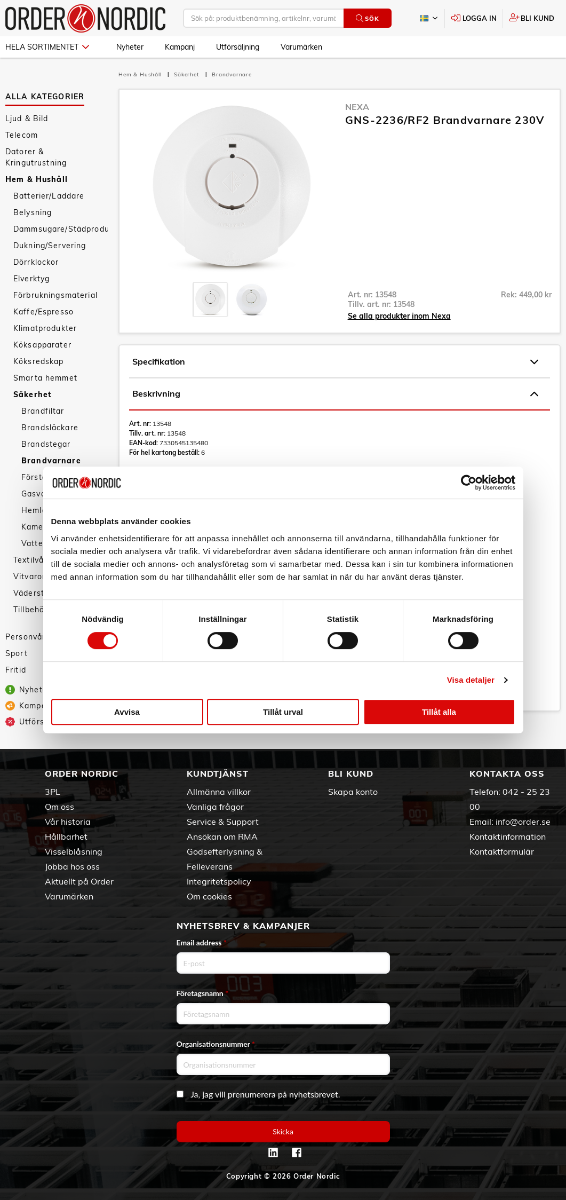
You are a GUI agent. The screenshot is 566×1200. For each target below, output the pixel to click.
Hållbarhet (66, 836)
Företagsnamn (203, 993)
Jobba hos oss (72, 866)
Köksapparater (42, 345)
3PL (52, 791)
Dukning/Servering (49, 245)
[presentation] (210, 299)
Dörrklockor (36, 262)
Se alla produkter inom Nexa (399, 316)
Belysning (32, 212)
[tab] (210, 299)
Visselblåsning (73, 851)
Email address (202, 942)
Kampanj (180, 47)
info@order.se (523, 821)
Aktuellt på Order (79, 881)
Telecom (21, 135)
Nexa (357, 106)
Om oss (59, 806)
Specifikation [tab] (335, 362)
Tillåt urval (283, 711)
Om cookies (209, 896)
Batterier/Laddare (48, 196)
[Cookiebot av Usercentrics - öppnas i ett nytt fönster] (468, 483)
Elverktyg (31, 278)
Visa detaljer (471, 679)
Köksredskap (38, 361)
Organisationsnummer (216, 1043)
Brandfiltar (43, 411)
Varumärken (301, 47)
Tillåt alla (439, 711)
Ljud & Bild (27, 118)
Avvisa (127, 711)
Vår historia (68, 821)
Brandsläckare (49, 427)
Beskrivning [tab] (335, 394)
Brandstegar (46, 444)
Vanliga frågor (215, 806)
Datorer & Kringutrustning (36, 157)
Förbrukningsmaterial (55, 295)
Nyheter (130, 47)
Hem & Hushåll (36, 179)
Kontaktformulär (501, 851)
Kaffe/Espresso (43, 312)
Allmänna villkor (219, 791)
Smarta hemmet (45, 378)
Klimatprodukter (45, 328)
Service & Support (223, 821)
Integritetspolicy (219, 881)
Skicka (283, 1131)
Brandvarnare (51, 460)
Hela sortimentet (47, 47)
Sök (367, 18)
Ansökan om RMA (222, 836)
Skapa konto (353, 791)
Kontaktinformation (507, 836)
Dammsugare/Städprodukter (60, 229)
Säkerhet (32, 394)
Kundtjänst (218, 773)
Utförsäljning (237, 47)
